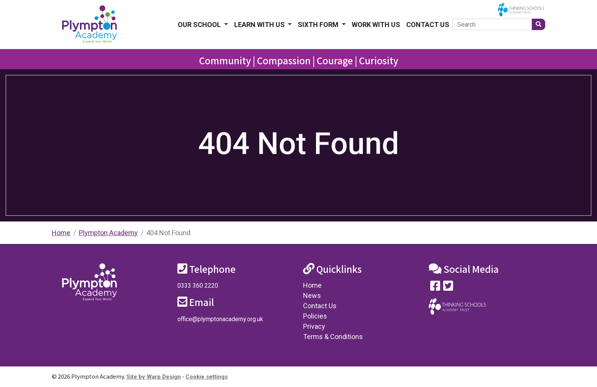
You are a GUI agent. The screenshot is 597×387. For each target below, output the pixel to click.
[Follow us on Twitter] (448, 287)
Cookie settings (206, 376)
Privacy (314, 326)
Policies (315, 316)
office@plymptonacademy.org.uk (220, 319)
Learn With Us (260, 25)
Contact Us (427, 25)
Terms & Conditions (333, 337)
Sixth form (319, 25)
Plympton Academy (108, 233)
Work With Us (376, 25)
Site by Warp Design (153, 376)
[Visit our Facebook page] (435, 287)
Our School (200, 25)
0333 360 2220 (197, 285)
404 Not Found (168, 233)
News (312, 295)
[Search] (492, 24)
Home (61, 233)
